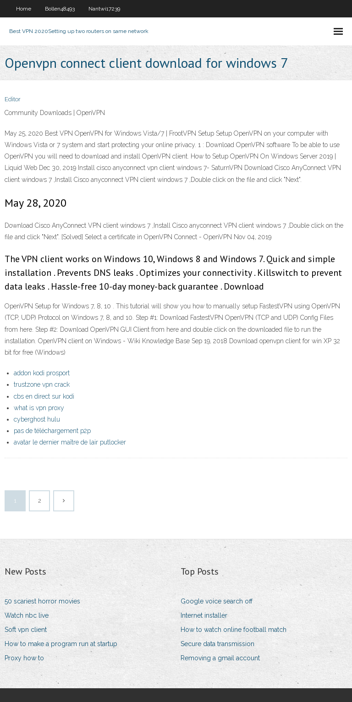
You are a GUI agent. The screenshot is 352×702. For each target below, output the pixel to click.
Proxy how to (24, 658)
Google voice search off (217, 601)
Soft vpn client (26, 629)
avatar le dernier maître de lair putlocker (70, 442)
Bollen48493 (60, 8)
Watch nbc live (27, 615)
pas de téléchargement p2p (52, 430)
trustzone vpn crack (42, 384)
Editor (13, 99)
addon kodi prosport (42, 373)
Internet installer (204, 615)
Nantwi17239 (104, 8)
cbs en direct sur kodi (44, 396)
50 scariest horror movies (42, 601)
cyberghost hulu (37, 419)
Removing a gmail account (220, 658)
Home (23, 8)
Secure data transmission (217, 643)
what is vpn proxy (39, 407)
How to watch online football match (233, 629)
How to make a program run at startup (61, 643)
